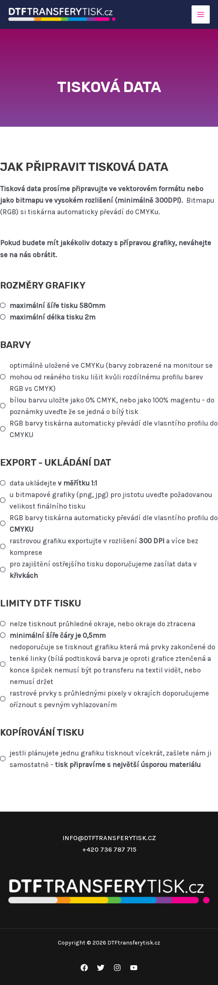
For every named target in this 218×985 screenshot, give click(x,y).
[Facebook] (84, 967)
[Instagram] (117, 967)
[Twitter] (100, 967)
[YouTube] (133, 967)
